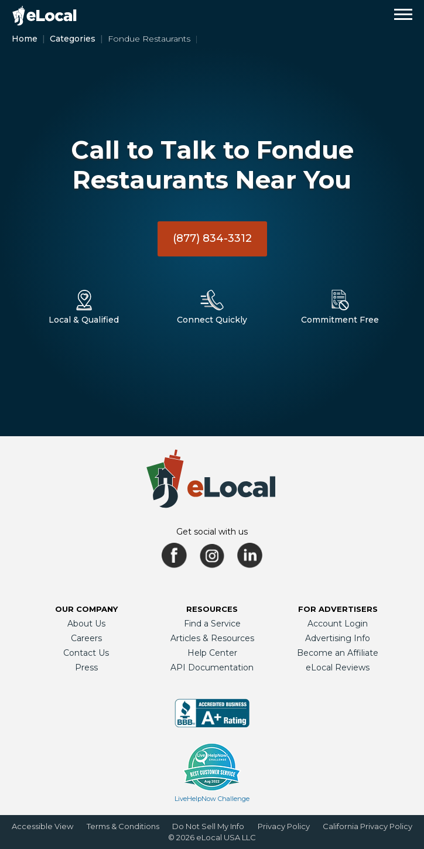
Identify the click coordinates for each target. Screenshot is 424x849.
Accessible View (42, 826)
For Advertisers (338, 609)
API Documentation (212, 667)
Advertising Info (337, 638)
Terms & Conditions (123, 826)
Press (86, 667)
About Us (86, 623)
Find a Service (212, 623)
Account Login (337, 623)
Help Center (212, 653)
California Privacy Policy (367, 826)
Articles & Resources (212, 638)
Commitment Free (340, 319)
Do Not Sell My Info (208, 826)
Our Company (86, 609)
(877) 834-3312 (212, 238)
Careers (86, 638)
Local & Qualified (84, 319)
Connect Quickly (212, 319)
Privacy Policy (284, 826)
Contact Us (86, 653)
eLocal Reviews (338, 667)
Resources (212, 609)
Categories (72, 38)
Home (24, 38)
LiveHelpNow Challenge (212, 799)
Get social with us (212, 531)
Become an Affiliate (337, 653)
